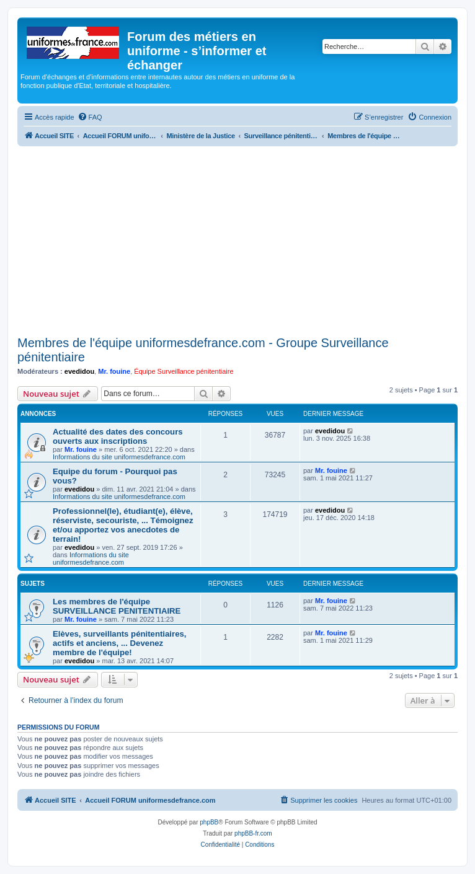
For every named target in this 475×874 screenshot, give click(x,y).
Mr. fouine (114, 371)
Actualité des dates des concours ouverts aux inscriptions (118, 436)
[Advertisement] (237, 239)
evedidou (79, 371)
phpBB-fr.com (253, 833)
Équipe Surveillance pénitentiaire (183, 371)
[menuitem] (90, 117)
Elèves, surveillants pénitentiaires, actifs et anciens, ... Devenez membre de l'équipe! (120, 643)
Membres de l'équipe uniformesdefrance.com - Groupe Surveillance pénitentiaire (203, 350)
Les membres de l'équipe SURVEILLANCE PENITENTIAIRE (116, 606)
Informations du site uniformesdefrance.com (119, 457)
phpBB (209, 822)
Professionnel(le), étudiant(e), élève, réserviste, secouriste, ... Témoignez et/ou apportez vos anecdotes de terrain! (123, 525)
